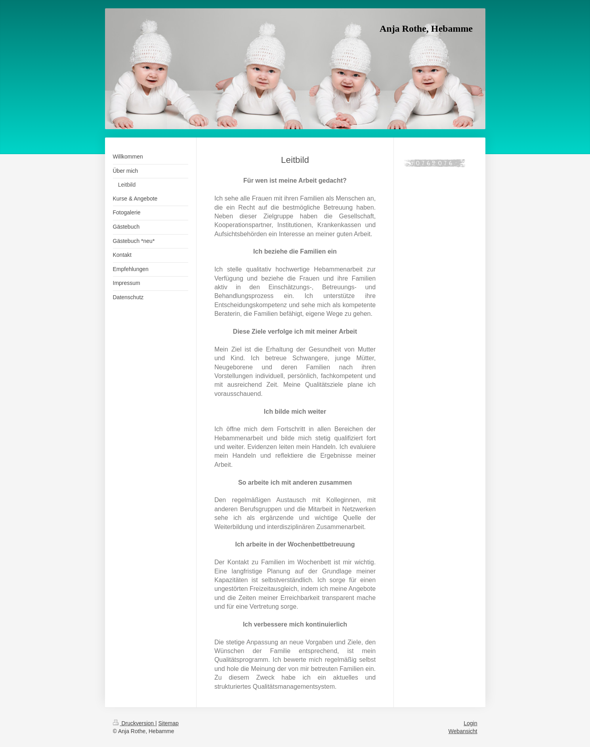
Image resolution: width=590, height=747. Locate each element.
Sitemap (168, 723)
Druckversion (134, 723)
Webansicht (463, 731)
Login (470, 723)
